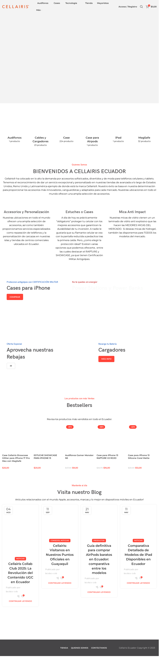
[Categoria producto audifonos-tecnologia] (14, 129)
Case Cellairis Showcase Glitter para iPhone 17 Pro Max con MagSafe (16, 458)
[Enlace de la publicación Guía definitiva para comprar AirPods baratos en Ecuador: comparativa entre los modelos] (99, 522)
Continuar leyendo (20, 601)
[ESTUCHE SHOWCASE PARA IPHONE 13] (48, 438)
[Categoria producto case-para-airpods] (92, 131)
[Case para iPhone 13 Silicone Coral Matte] (142, 438)
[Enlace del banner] (33, 298)
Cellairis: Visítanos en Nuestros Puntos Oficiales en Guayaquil (60, 555)
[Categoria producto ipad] (118, 129)
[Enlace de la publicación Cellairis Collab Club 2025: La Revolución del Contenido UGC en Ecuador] (20, 531)
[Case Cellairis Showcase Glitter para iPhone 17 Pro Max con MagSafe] (16, 438)
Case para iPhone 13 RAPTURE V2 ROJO (107, 457)
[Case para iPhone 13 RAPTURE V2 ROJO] (111, 438)
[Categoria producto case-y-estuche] (66, 129)
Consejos (55, 540)
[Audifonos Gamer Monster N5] (79, 438)
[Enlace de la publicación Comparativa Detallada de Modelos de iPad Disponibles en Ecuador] (138, 522)
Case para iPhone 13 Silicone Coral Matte (138, 457)
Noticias (20, 558)
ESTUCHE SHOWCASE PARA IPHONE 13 (45, 457)
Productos (99, 540)
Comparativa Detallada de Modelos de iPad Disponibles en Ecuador (138, 555)
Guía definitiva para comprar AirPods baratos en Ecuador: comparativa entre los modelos (99, 559)
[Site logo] (15, 6)
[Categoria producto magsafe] (144, 129)
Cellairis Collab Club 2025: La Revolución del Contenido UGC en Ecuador (20, 573)
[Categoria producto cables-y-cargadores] (40, 131)
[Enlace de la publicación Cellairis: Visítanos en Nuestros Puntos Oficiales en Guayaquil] (60, 522)
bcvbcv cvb (12, 591)
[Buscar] (141, 7)
